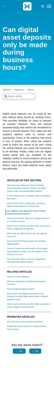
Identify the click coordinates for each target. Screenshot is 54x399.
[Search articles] (19, 96)
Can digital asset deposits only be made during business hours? (26, 212)
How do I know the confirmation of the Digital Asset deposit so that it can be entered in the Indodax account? (27, 251)
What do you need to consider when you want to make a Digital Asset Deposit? (28, 227)
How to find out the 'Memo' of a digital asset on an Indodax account (28, 219)
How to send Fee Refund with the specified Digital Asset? (26, 242)
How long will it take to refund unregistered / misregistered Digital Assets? (27, 260)
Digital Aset (19, 90)
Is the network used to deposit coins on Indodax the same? (28, 197)
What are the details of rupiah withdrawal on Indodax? (27, 282)
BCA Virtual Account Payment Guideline (25, 322)
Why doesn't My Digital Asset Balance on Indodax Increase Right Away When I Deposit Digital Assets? (27, 296)
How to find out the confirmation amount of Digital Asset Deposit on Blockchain (26, 204)
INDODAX (7, 90)
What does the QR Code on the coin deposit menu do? (27, 234)
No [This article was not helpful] (36, 351)
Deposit (31, 90)
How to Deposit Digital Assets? (21, 289)
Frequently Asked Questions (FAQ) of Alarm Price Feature (27, 327)
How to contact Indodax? (18, 277)
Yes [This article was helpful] (21, 351)
